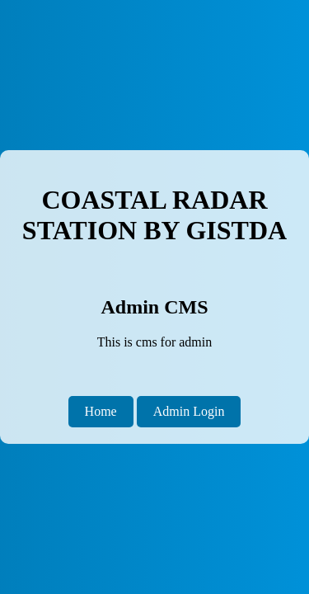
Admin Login (189, 411)
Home (101, 411)
